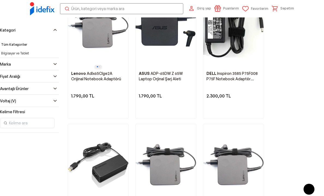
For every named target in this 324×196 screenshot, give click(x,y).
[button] (283, 17)
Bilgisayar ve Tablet (15, 167)
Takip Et (271, 67)
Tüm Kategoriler (14, 158)
